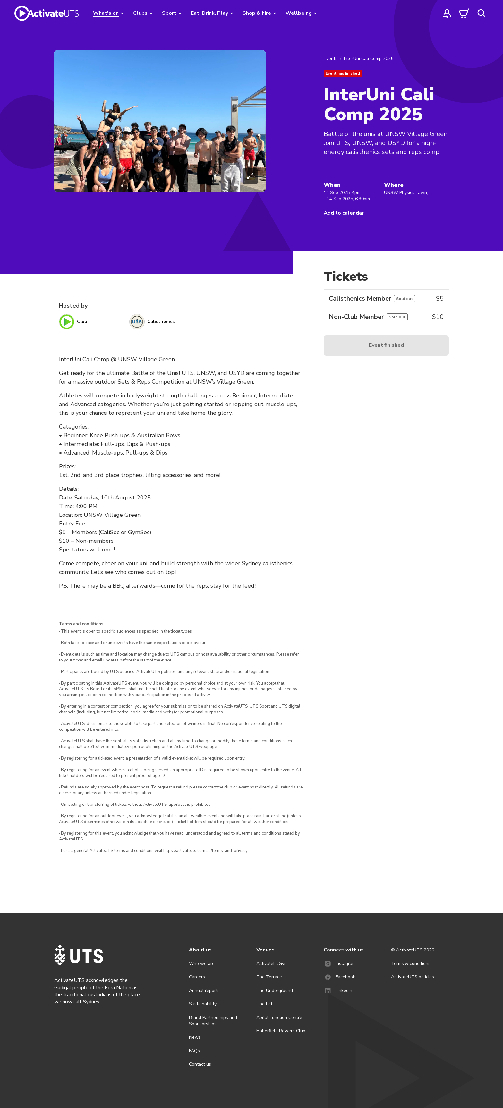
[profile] (447, 13)
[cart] (464, 13)
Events (330, 58)
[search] (481, 13)
